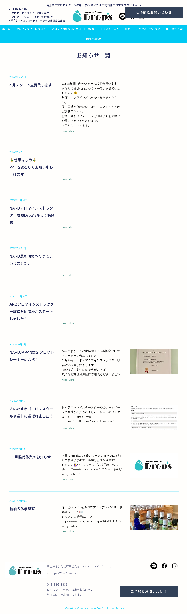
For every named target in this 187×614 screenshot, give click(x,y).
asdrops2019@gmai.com (63, 573)
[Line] (122, 16)
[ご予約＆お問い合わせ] (154, 12)
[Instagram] (175, 565)
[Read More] (69, 131)
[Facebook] (164, 565)
